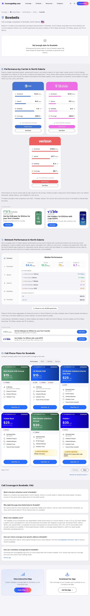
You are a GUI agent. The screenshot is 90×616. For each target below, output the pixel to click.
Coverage (29, 3)
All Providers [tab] (34, 307)
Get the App (67, 535)
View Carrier (15, 126)
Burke (35, 12)
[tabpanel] (53, 224)
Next (84, 415)
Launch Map (82, 3)
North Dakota (26, 12)
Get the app (7, 503)
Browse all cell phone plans (79, 420)
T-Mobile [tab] (49, 307)
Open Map (23, 535)
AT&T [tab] (42, 307)
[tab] (10, 202)
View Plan (15, 352)
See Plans (15, 131)
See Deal (8, 170)
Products (39, 3)
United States (15, 12)
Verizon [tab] (57, 307)
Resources (50, 3)
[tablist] (9, 224)
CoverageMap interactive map (67, 485)
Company (60, 3)
